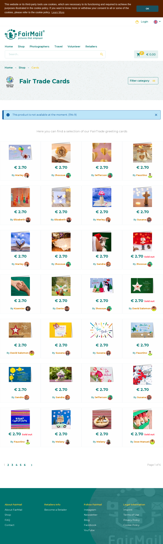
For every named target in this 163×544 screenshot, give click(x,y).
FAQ (7, 519)
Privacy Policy (131, 519)
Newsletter (90, 514)
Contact (9, 524)
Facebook (90, 524)
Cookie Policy (131, 524)
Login (144, 21)
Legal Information (134, 504)
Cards (35, 67)
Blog (87, 519)
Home (9, 46)
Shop (21, 46)
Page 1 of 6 (154, 464)
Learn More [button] (58, 12)
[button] (157, 21)
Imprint (127, 509)
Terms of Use (131, 514)
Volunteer (74, 46)
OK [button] (147, 8)
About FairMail (13, 509)
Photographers (39, 46)
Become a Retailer (55, 509)
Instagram (90, 509)
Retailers (91, 46)
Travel (58, 46)
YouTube (89, 529)
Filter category (143, 80)
